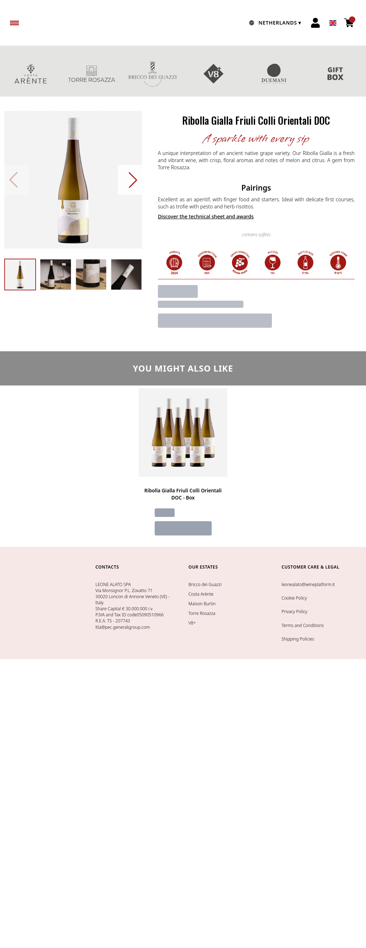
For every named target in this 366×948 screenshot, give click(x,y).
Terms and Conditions (303, 625)
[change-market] (274, 23)
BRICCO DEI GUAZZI (152, 73)
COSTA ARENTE (30, 73)
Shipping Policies (298, 639)
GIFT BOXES (335, 73)
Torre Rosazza (202, 613)
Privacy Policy (294, 611)
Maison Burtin (202, 604)
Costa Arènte (201, 594)
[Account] (315, 23)
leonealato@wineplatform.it (308, 584)
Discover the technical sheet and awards (206, 216)
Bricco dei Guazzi (205, 584)
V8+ (214, 73)
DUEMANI (274, 73)
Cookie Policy (294, 598)
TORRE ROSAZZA (91, 73)
